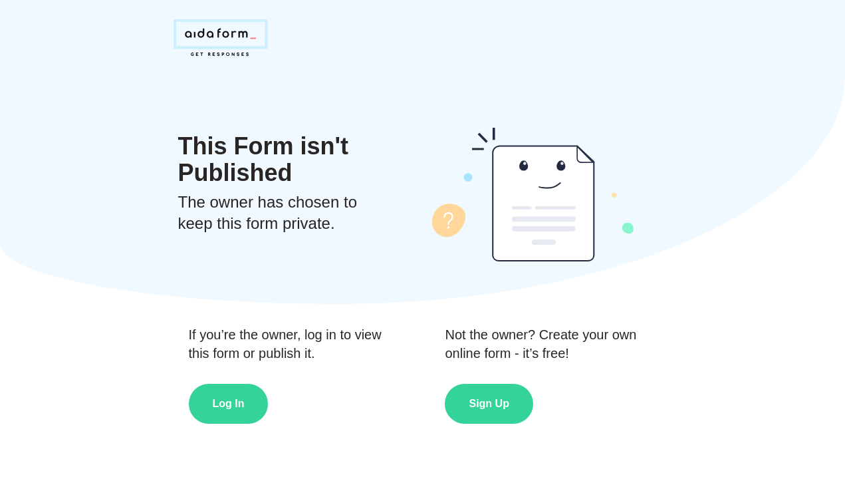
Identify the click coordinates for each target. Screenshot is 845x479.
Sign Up (489, 403)
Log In (229, 403)
